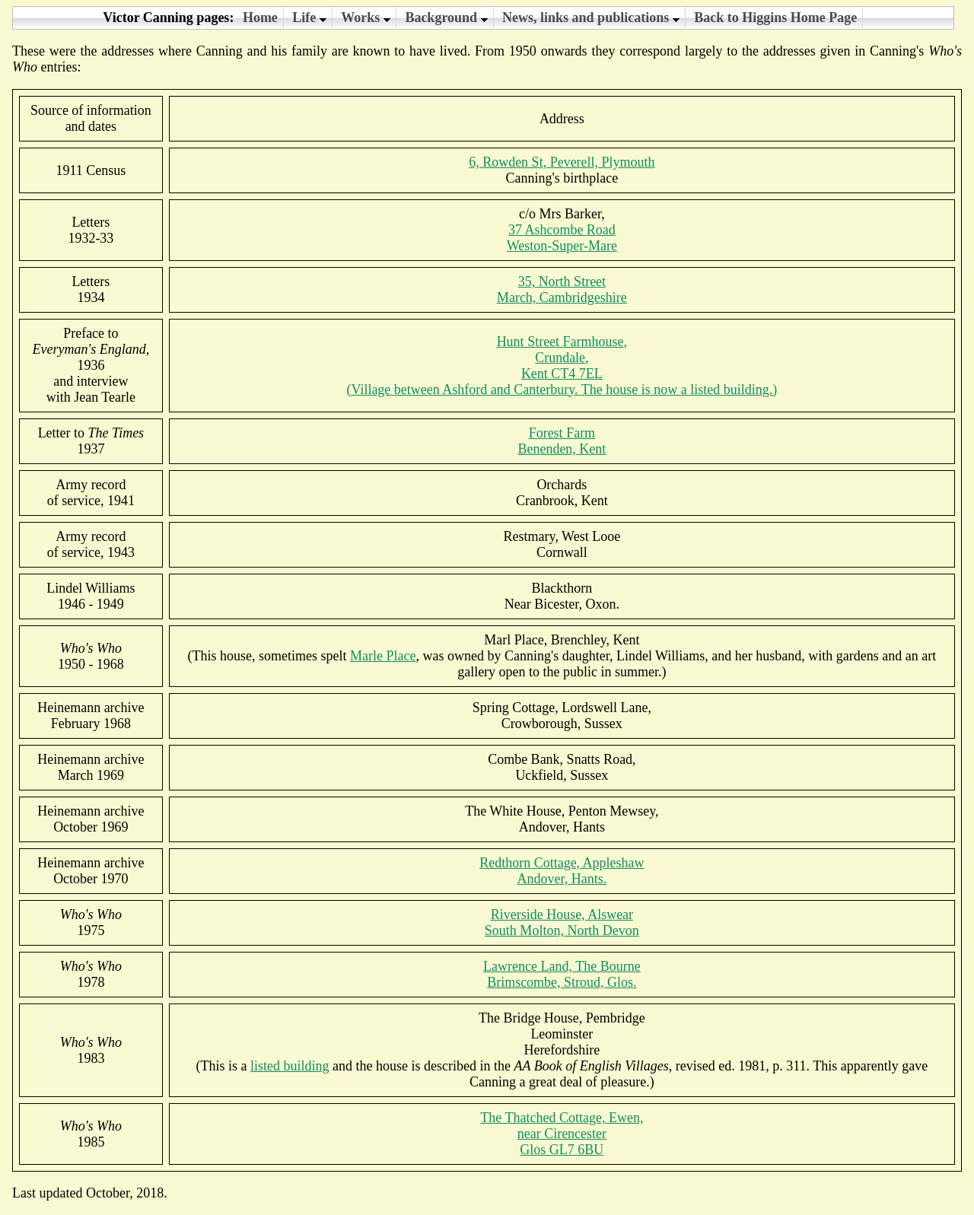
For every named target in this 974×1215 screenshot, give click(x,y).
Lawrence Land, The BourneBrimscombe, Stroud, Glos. (562, 974)
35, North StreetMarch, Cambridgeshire (562, 289)
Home (260, 17)
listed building (289, 1065)
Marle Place (382, 655)
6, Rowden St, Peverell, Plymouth (562, 162)
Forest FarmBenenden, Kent (561, 440)
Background (446, 17)
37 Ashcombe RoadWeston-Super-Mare (562, 237)
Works (365, 17)
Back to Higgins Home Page (775, 17)
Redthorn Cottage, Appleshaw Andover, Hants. (561, 870)
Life (309, 17)
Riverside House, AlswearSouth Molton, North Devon (562, 922)
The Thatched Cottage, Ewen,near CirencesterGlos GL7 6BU (561, 1133)
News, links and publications (591, 17)
